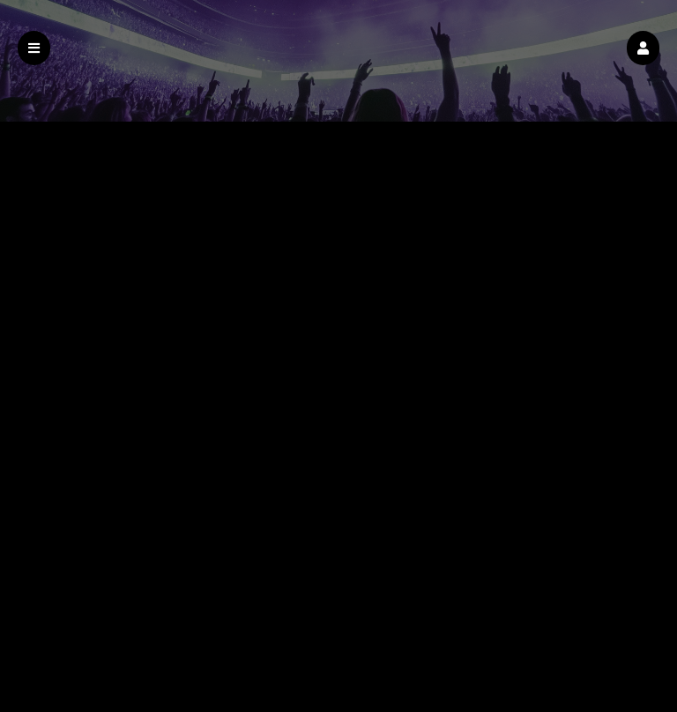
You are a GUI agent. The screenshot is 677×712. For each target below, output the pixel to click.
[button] (643, 48)
